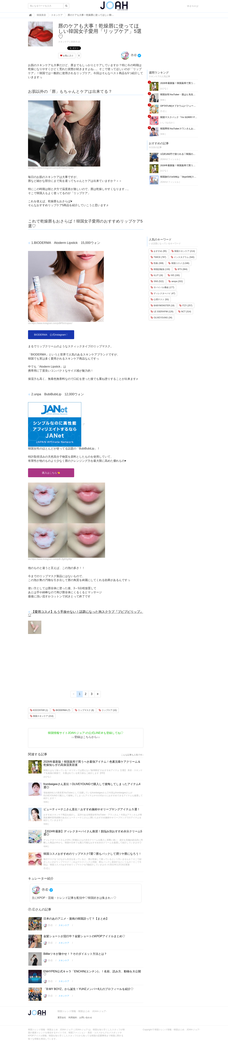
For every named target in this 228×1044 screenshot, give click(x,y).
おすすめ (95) (159, 251)
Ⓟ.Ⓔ (129, 55)
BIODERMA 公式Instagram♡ (51, 334)
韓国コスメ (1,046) (178, 263)
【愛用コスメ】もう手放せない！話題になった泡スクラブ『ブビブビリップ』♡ (85, 613)
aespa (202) (175, 281)
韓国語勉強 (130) (160, 269)
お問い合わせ (85, 1017)
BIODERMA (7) (61, 710)
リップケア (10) (108, 710)
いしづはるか (166, 122)
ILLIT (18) (157, 275)
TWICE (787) (158, 257)
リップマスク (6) (84, 710)
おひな (46, 776)
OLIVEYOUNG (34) (161, 317)
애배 (45, 802)
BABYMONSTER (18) (162, 305)
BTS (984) (181, 269)
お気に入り (66, 55)
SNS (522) (157, 281)
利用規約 (72, 1017)
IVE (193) (174, 275)
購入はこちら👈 (51, 472)
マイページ (192, 6)
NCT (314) (184, 311)
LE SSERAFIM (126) (162, 311)
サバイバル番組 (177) (162, 287)
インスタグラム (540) (182, 257)
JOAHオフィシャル (169, 159)
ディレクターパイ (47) (163, 293)
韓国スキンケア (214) (42, 716)
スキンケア (63, 42)
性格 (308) (157, 263)
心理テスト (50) (160, 299)
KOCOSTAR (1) (39, 710)
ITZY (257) (185, 305)
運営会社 (61, 1017)
